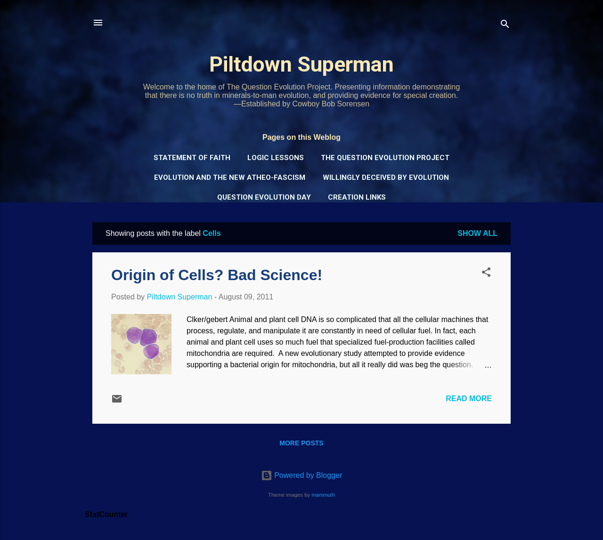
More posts (301, 443)
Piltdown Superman (301, 64)
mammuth (323, 495)
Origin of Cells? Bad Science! (216, 274)
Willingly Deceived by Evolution (386, 177)
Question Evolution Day (264, 197)
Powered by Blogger (301, 475)
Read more (469, 399)
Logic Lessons (275, 157)
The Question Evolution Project (385, 157)
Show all (477, 233)
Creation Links (357, 197)
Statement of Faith (192, 157)
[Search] (505, 25)
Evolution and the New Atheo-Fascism (229, 177)
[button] (486, 273)
